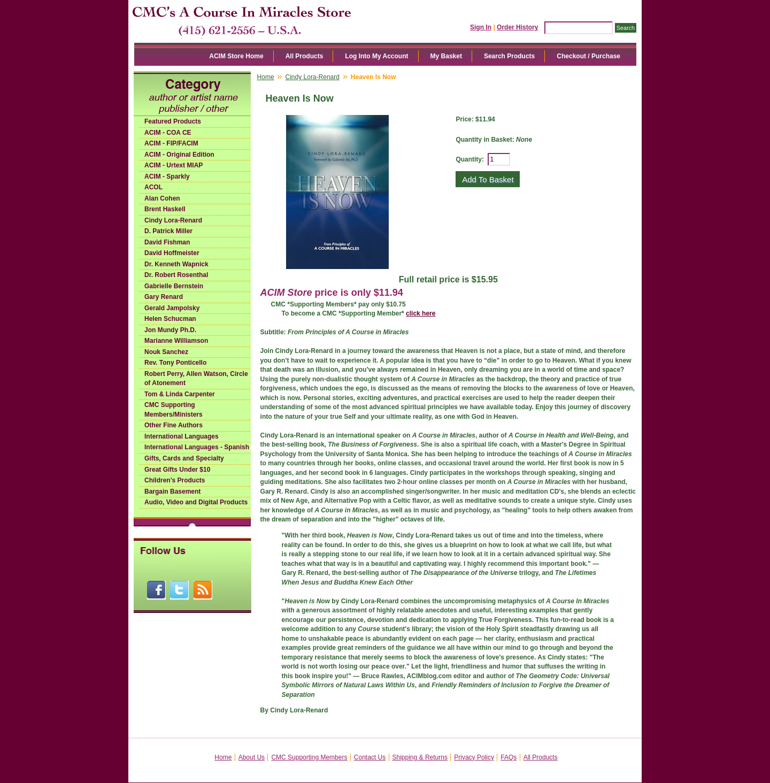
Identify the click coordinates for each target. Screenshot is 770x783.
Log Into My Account (376, 56)
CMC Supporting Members (309, 757)
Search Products (509, 56)
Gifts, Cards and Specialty (184, 458)
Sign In (480, 27)
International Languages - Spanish (196, 447)
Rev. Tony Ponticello (175, 362)
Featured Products (172, 121)
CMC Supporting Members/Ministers (173, 409)
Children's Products (174, 480)
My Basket (446, 56)
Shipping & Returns (420, 757)
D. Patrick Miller (168, 231)
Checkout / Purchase (588, 56)
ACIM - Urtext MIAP (173, 165)
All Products (305, 56)
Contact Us (370, 757)
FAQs (508, 757)
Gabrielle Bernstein (173, 286)
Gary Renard (163, 297)
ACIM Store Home (236, 56)
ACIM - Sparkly (167, 176)
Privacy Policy (474, 757)
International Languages (181, 436)
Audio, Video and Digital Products (196, 502)
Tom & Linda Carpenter (179, 394)
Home (265, 77)
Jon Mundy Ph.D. (170, 330)
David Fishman (167, 242)
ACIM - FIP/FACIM (171, 143)
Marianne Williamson (176, 340)
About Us (251, 757)
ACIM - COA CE (167, 132)
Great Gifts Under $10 (177, 469)
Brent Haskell (165, 209)
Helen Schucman (170, 319)
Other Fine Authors (173, 425)
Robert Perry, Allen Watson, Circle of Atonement (196, 378)
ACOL (153, 187)
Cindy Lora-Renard (173, 220)
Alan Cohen (162, 198)
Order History (517, 27)
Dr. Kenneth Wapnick (176, 264)
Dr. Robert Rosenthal (176, 275)
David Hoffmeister (171, 253)
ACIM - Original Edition (179, 154)
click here (420, 313)
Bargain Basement (172, 491)
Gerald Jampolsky (171, 308)
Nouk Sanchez (166, 352)
